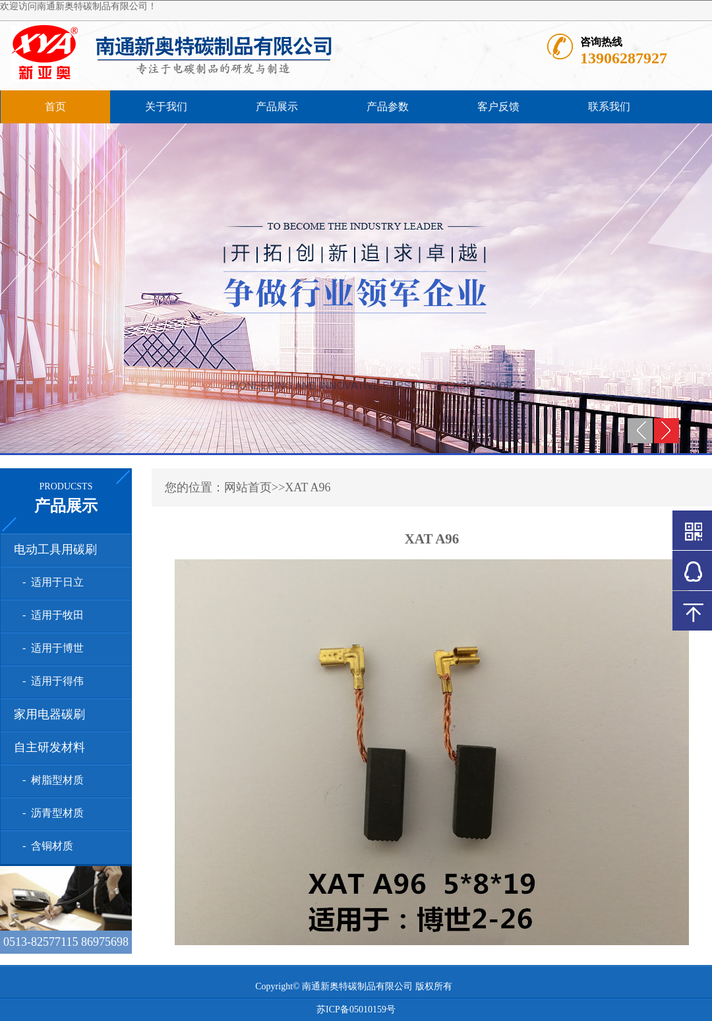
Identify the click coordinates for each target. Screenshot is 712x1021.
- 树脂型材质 (50, 780)
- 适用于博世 (50, 648)
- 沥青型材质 (50, 813)
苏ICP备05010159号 (356, 1009)
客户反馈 (498, 106)
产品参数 (388, 106)
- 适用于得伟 (50, 681)
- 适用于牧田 (50, 615)
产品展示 (277, 106)
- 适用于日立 (50, 582)
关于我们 (166, 106)
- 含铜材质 (45, 845)
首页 (55, 106)
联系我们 (609, 106)
